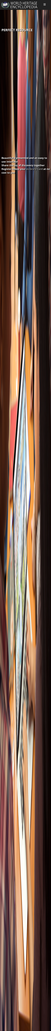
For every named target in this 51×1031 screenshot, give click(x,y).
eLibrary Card (34, 169)
